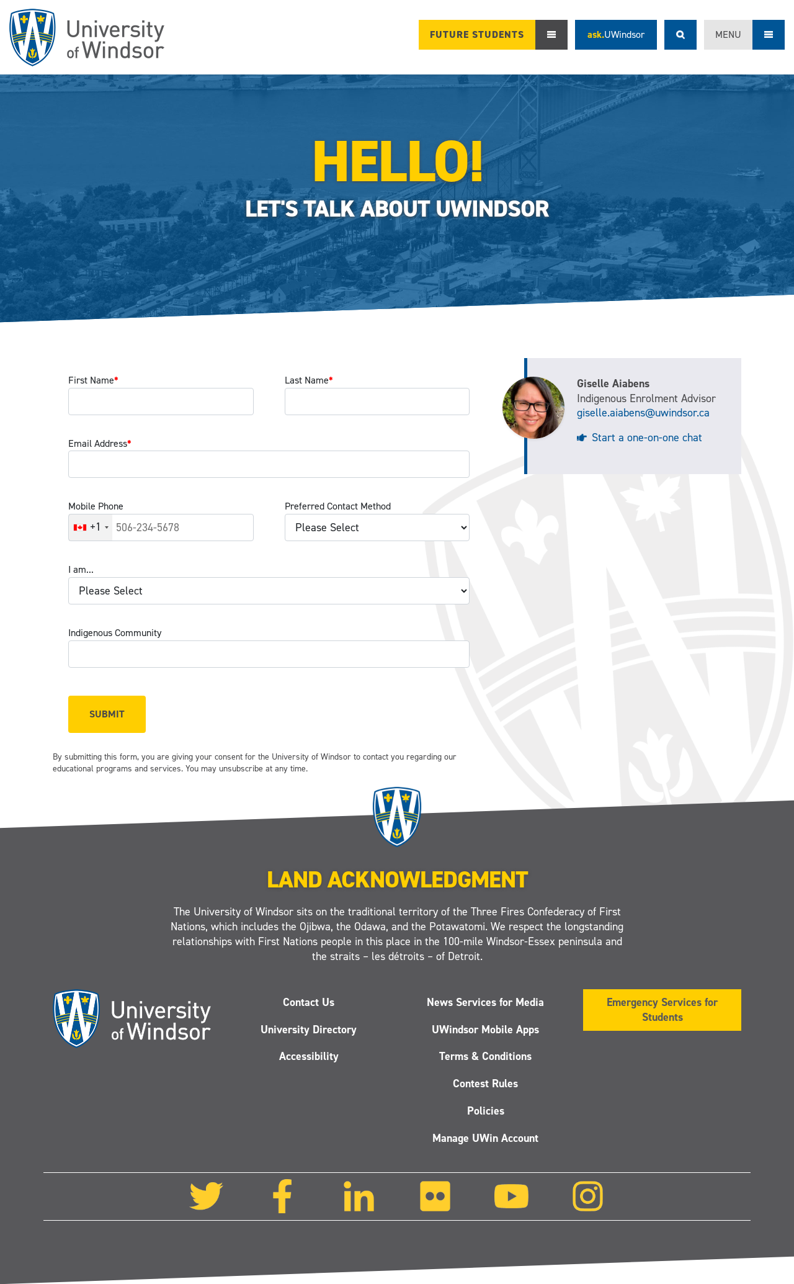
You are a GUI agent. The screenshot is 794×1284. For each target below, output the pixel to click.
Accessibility (309, 1056)
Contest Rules (485, 1083)
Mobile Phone (95, 506)
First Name (93, 380)
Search (680, 35)
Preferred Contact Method (338, 506)
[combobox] (90, 527)
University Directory (309, 1029)
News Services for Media (485, 1002)
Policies (485, 1110)
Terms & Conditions (485, 1056)
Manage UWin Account (485, 1138)
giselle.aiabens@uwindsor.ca (643, 412)
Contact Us (308, 1002)
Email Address (100, 443)
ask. (616, 34)
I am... (81, 569)
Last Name (309, 380)
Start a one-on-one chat (647, 437)
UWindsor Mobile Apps (485, 1029)
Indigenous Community (114, 632)
